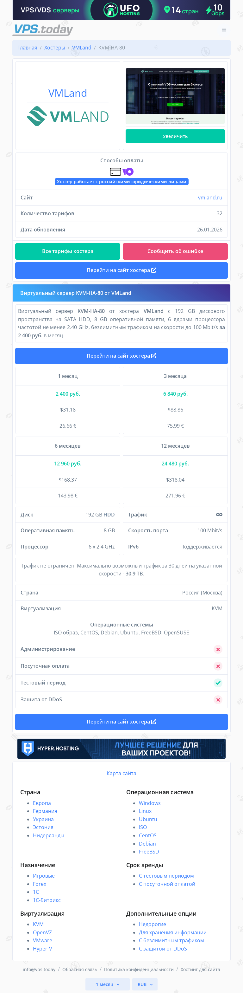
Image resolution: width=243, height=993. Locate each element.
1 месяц (105, 984)
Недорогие (152, 924)
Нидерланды (48, 835)
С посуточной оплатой (167, 883)
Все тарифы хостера (67, 251)
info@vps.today (39, 969)
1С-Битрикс (47, 900)
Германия (45, 811)
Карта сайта (121, 773)
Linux (145, 811)
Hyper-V (42, 948)
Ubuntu (148, 819)
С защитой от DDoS (163, 948)
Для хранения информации (173, 932)
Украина (43, 819)
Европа (42, 803)
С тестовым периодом (166, 875)
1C (36, 891)
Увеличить (175, 136)
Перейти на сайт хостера (121, 355)
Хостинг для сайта (200, 969)
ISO (143, 827)
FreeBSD (149, 851)
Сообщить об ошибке (175, 251)
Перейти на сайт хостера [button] (121, 270)
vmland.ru (210, 197)
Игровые (44, 875)
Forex (39, 883)
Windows (150, 803)
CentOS (148, 835)
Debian (147, 843)
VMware (42, 940)
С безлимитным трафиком (171, 940)
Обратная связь (79, 969)
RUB (143, 984)
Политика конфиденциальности (139, 969)
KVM (38, 924)
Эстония (43, 827)
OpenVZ (42, 932)
